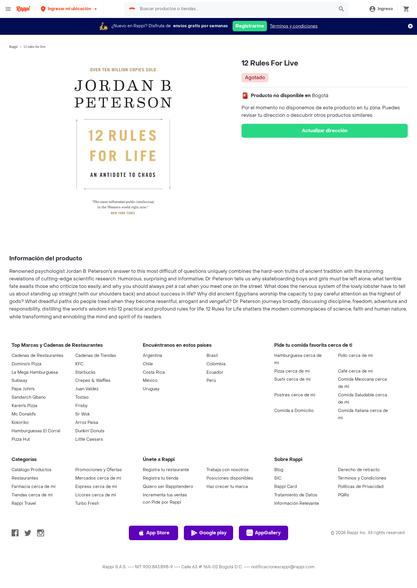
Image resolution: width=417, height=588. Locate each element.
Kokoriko (20, 422)
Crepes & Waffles (93, 380)
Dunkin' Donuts (90, 431)
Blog (278, 470)
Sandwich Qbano (29, 397)
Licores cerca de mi (95, 495)
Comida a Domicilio (294, 410)
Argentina (152, 355)
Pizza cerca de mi (292, 371)
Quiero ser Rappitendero (168, 486)
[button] (69, 8)
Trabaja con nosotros (227, 470)
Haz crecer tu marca (227, 486)
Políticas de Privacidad (360, 486)
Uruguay (151, 389)
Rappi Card (285, 486)
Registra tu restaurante (166, 470)
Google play (208, 532)
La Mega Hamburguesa (35, 372)
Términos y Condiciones (362, 478)
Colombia (216, 364)
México (150, 380)
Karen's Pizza (24, 406)
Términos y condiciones (294, 26)
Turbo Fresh (87, 503)
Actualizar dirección (325, 131)
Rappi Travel (24, 503)
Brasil (212, 355)
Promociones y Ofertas (98, 470)
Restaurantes (25, 478)
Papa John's (23, 389)
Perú (211, 380)
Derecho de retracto (359, 470)
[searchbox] (235, 9)
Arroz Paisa (86, 422)
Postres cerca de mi (294, 395)
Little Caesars (89, 439)
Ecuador (214, 372)
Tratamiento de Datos (295, 495)
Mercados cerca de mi (98, 478)
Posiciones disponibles (229, 478)
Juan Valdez (86, 389)
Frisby (81, 406)
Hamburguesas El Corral (36, 431)
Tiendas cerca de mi (32, 495)
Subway (19, 380)
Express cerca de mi (96, 486)
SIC (277, 478)
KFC (79, 364)
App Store (153, 532)
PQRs (343, 495)
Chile (148, 364)
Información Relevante (296, 503)
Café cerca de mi (355, 371)
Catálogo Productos (32, 470)
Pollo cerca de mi (355, 355)
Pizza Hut (21, 439)
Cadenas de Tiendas (95, 355)
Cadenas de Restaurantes (37, 355)
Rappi (13, 47)
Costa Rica (154, 372)
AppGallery (263, 532)
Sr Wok (82, 414)
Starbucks (85, 372)
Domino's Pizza (26, 364)
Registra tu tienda (160, 478)
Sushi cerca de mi (292, 379)
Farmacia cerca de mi (34, 486)
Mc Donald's (24, 414)
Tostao (82, 397)
